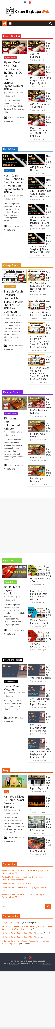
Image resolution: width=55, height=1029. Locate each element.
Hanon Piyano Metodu (13, 687)
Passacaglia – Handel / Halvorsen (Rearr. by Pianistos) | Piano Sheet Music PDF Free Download (40, 336)
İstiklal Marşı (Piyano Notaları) (12, 590)
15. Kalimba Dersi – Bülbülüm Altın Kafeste (13, 423)
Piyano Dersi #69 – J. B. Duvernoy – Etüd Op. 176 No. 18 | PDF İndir (40, 126)
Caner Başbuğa (9, 813)
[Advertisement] (27, 525)
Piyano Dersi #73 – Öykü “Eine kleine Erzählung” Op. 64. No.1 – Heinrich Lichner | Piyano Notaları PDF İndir (14, 75)
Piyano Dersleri (10, 58)
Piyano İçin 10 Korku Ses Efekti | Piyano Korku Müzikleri (40, 595)
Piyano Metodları (11, 681)
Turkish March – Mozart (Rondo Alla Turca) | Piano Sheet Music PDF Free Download (13, 301)
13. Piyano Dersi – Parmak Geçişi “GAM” (18, 933)
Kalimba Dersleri (11, 414)
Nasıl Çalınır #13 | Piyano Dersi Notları (18, 883)
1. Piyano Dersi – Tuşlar (11, 922)
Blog (6, 792)
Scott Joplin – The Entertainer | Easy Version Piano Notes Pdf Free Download (40, 282)
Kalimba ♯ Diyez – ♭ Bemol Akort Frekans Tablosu (14, 801)
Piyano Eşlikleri (10, 582)
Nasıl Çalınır (9, 171)
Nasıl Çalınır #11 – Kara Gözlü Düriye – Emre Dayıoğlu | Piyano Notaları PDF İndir (40, 216)
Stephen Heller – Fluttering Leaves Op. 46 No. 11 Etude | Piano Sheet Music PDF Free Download (40, 368)
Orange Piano (10, 287)
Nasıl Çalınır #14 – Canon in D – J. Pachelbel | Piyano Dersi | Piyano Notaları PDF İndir (14, 183)
